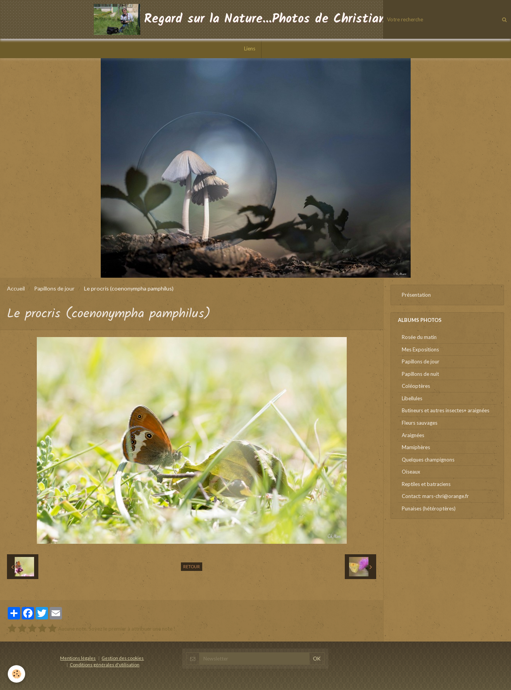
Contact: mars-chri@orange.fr (435, 496)
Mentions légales (78, 658)
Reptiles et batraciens (426, 484)
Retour (191, 566)
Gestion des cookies (123, 658)
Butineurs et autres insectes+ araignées (445, 410)
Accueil (16, 288)
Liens (249, 48)
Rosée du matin (419, 337)
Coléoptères (416, 386)
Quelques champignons (428, 460)
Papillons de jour (54, 288)
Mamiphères (416, 447)
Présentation (416, 295)
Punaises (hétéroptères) (429, 508)
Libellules (412, 398)
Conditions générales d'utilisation (104, 664)
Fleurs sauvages (419, 423)
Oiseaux (411, 472)
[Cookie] (16, 674)
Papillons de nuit (420, 374)
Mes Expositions (420, 349)
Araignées (413, 435)
